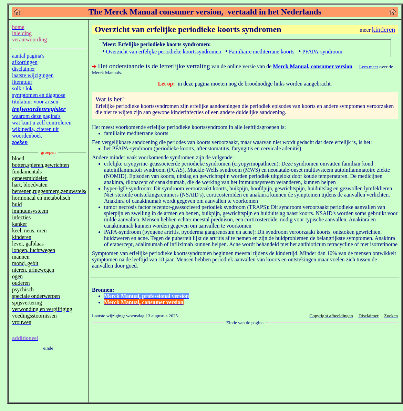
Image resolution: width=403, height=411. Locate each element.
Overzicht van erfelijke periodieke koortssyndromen (163, 51)
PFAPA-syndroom (322, 51)
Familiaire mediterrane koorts (261, 51)
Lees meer (368, 66)
